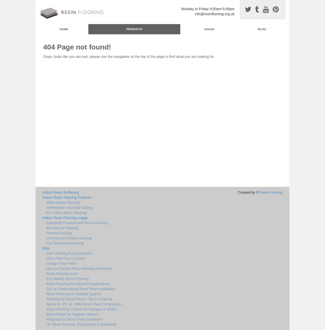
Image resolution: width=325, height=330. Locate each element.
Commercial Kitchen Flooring (69, 238)
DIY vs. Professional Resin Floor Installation (80, 289)
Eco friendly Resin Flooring (67, 279)
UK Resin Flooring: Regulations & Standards (81, 324)
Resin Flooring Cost (61, 274)
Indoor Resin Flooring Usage (65, 218)
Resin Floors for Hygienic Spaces (72, 314)
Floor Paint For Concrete (65, 258)
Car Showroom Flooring (65, 243)
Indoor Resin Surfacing (60, 192)
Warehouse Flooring (62, 228)
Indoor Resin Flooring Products (66, 197)
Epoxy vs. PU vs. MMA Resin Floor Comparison (83, 304)
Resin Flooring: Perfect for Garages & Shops (81, 309)
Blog (262, 29)
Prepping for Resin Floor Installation (74, 319)
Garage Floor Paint (61, 263)
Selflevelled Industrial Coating (69, 208)
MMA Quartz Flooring (63, 203)
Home (64, 29)
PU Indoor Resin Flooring (66, 213)
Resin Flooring (271, 192)
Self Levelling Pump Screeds (69, 253)
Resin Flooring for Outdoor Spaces (73, 294)
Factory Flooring (59, 233)
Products (134, 29)
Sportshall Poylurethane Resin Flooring (77, 223)
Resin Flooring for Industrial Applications (78, 284)
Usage (209, 29)
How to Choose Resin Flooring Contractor (79, 269)
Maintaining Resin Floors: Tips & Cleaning (79, 299)
